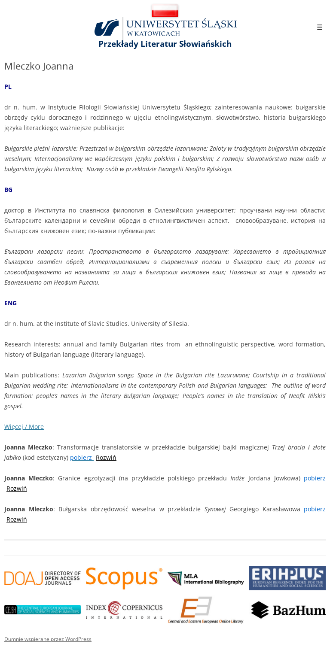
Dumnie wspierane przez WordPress (48, 639)
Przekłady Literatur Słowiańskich (165, 43)
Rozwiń (106, 457)
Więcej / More (24, 426)
